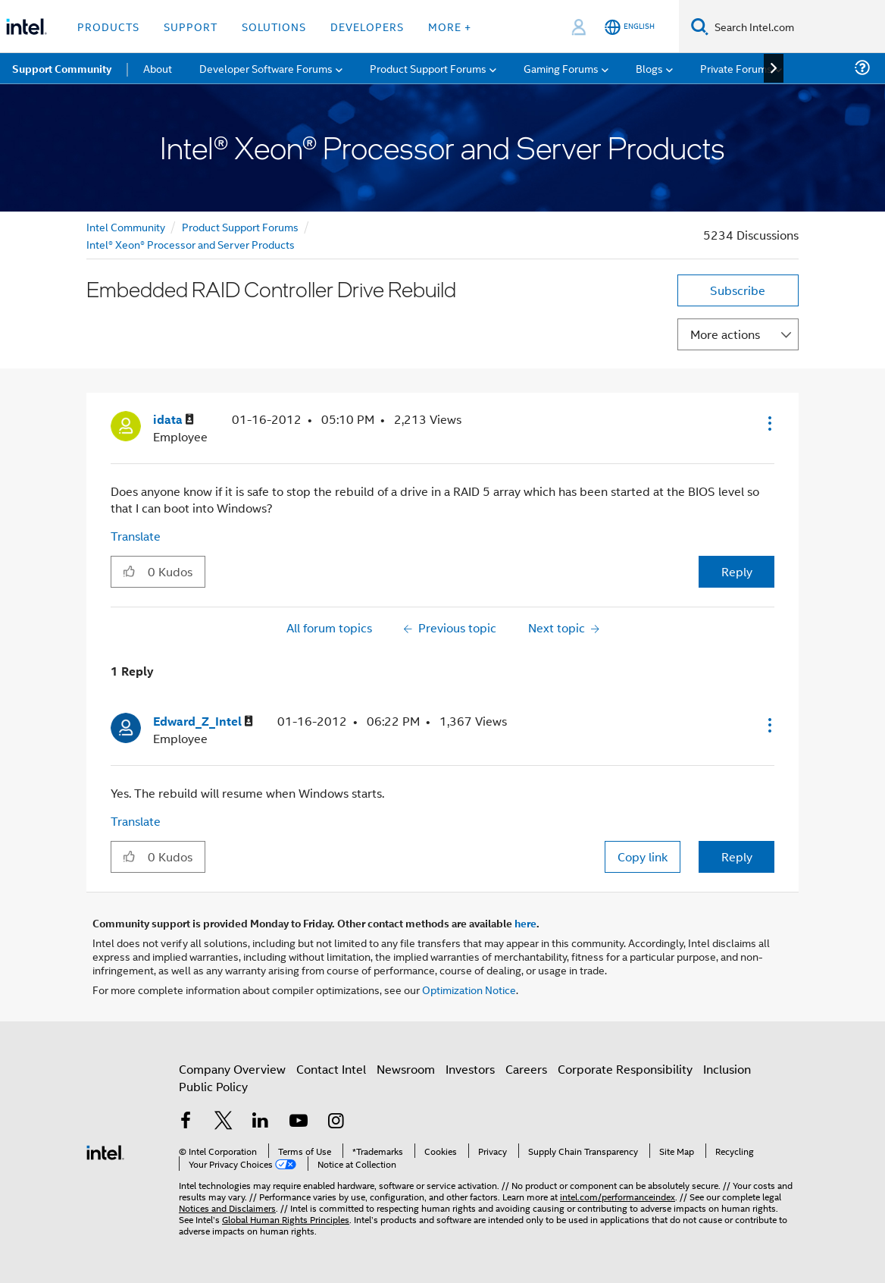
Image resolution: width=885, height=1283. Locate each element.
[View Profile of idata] (173, 419)
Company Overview (232, 1069)
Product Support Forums (240, 226)
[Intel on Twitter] (223, 1122)
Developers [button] (367, 26)
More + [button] (449, 26)
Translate (136, 535)
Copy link (643, 856)
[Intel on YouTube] (298, 1122)
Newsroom (406, 1069)
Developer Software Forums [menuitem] (266, 68)
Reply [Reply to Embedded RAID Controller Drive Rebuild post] (736, 571)
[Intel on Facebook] (186, 1122)
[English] (629, 27)
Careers (526, 1069)
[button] (768, 423)
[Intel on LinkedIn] (261, 1122)
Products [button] (108, 26)
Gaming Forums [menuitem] (561, 68)
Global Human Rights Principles (285, 1219)
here (525, 922)
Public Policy (213, 1086)
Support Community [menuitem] (61, 68)
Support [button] (190, 26)
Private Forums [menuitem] (736, 68)
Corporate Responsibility (625, 1069)
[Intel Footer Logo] (105, 1150)
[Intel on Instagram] (336, 1122)
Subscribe (737, 290)
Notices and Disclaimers (227, 1207)
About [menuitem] (157, 68)
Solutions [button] (274, 26)
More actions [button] (725, 334)
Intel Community (125, 226)
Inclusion (727, 1069)
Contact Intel (331, 1069)
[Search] (699, 26)
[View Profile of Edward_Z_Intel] (203, 721)
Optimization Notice (469, 989)
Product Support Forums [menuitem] (428, 68)
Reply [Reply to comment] (736, 856)
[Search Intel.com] (796, 26)
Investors (470, 1069)
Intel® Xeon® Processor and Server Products (190, 244)
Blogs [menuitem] (649, 68)
